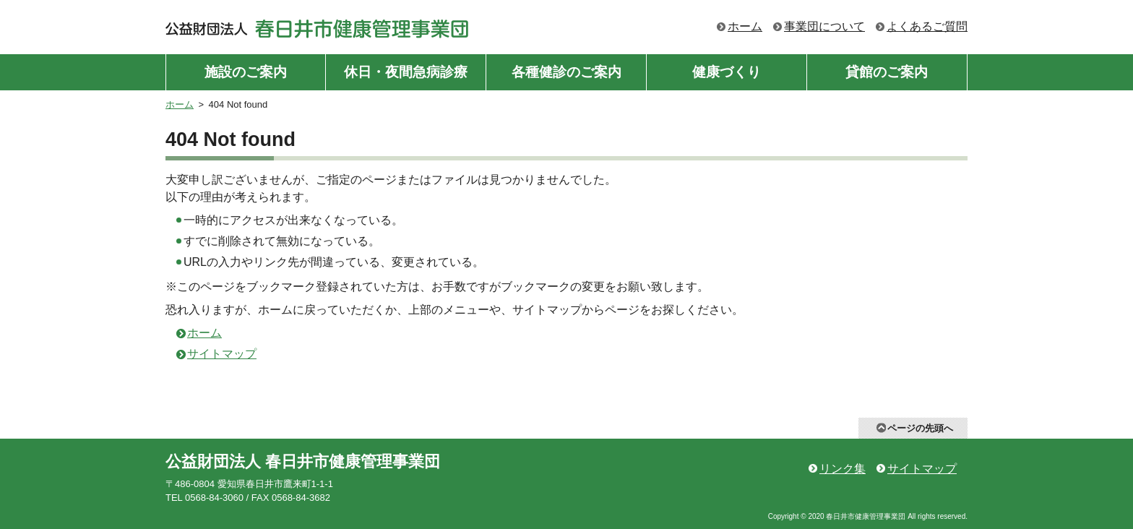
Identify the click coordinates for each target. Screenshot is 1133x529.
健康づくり (726, 71)
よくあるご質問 (927, 26)
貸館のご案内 (886, 71)
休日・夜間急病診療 (406, 71)
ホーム (745, 26)
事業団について (824, 26)
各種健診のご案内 (566, 71)
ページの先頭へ (920, 428)
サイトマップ (222, 354)
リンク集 (842, 469)
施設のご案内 (245, 71)
